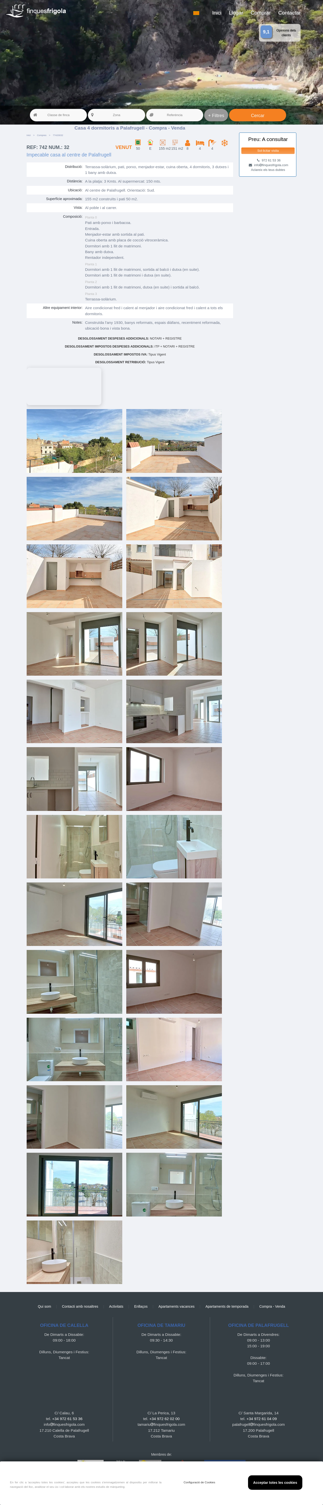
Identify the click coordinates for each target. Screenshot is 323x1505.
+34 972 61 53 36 (67, 1419)
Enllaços (141, 1306)
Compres (42, 135)
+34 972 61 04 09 (262, 1419)
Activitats (116, 1306)
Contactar (289, 12)
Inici (216, 12)
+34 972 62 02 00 (164, 1419)
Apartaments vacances (176, 1306)
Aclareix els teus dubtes (268, 170)
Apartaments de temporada (227, 1306)
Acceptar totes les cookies (275, 1483)
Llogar (236, 12)
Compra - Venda (272, 1306)
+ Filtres (216, 115)
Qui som (44, 1306)
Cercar (257, 115)
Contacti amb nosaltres (80, 1306)
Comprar (261, 12)
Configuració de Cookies (199, 1482)
